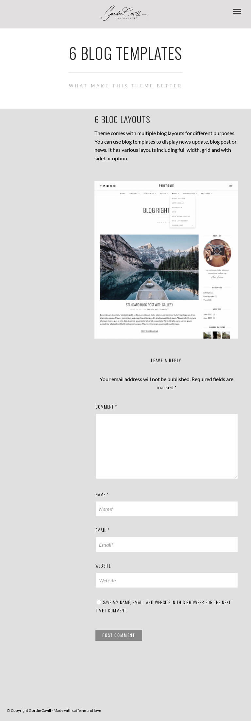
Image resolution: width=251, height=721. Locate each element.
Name (102, 494)
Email (102, 530)
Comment (106, 406)
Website (103, 565)
